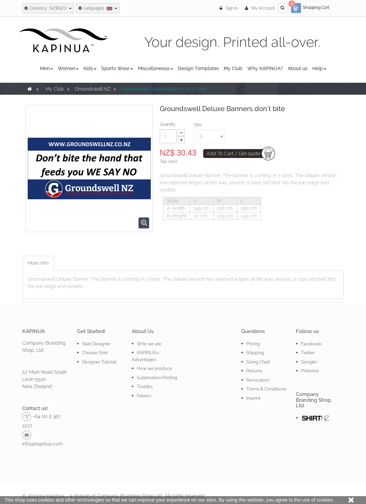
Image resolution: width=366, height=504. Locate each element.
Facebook (311, 343)
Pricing (253, 343)
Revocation (258, 380)
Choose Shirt (95, 352)
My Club (54, 89)
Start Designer (96, 343)
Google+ (309, 361)
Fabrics (144, 395)
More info (38, 263)
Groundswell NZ (92, 89)
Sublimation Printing (157, 377)
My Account (260, 8)
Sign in (229, 8)
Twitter (308, 352)
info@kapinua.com (42, 444)
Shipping (255, 352)
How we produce (154, 368)
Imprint (253, 398)
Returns (254, 370)
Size (198, 124)
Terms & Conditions (266, 389)
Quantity (167, 124)
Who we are (149, 343)
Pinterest (310, 370)
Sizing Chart (258, 361)
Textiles (145, 386)
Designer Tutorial (99, 361)
